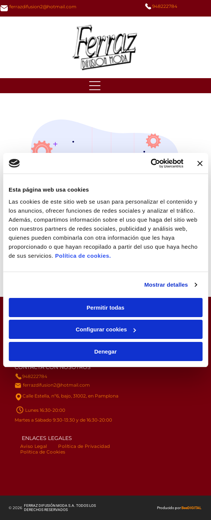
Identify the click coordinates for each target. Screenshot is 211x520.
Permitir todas (105, 307)
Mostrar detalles (166, 284)
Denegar (105, 351)
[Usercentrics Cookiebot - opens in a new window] (150, 163)
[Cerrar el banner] (199, 163)
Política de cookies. (83, 255)
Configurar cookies (106, 329)
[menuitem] (34, 446)
